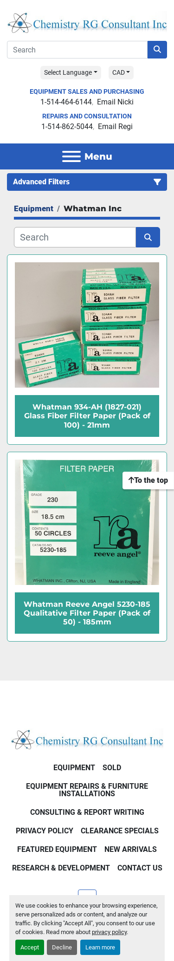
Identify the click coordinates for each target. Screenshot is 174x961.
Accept (29, 947)
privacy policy (109, 932)
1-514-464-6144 (66, 101)
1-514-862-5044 (67, 126)
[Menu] (71, 156)
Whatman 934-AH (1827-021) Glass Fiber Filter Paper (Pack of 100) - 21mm (87, 416)
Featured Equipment (57, 849)
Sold (112, 767)
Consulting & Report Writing (87, 812)
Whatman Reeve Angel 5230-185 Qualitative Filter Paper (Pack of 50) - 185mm (87, 613)
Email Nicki (115, 101)
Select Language (68, 72)
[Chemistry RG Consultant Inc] (87, 738)
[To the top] (148, 480)
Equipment (74, 767)
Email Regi (115, 126)
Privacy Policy (44, 830)
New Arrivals (130, 849)
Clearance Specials (120, 830)
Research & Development (61, 868)
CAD (118, 72)
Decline (62, 947)
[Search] (77, 49)
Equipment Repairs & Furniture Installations (87, 790)
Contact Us (139, 868)
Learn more (100, 947)
